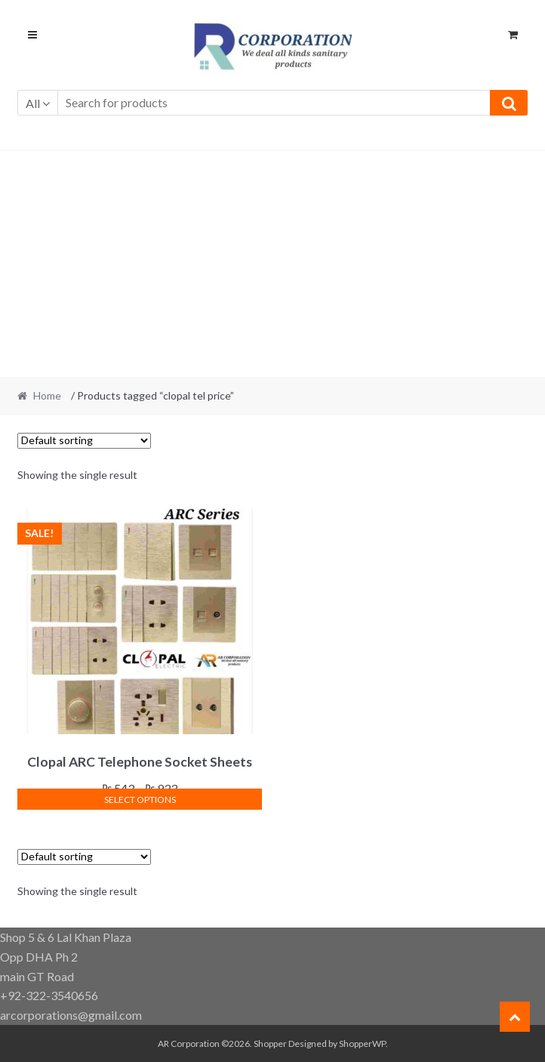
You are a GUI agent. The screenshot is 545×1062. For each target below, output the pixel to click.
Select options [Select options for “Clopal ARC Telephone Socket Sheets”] (140, 799)
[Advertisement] (272, 263)
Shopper (270, 1043)
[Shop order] (84, 441)
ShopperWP (362, 1043)
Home (47, 395)
